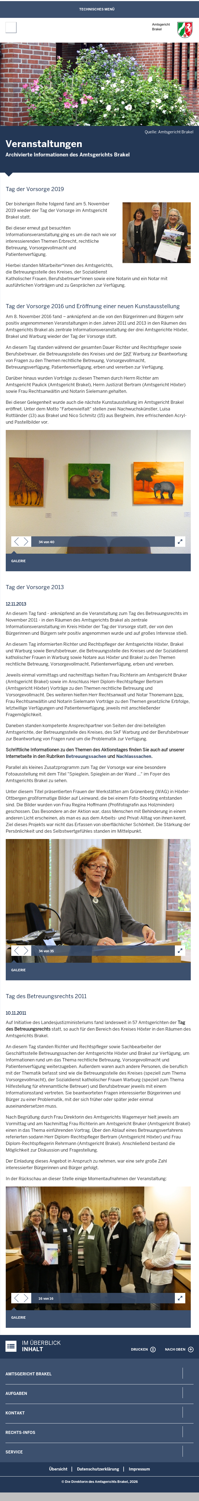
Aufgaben (16, 1393)
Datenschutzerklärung (98, 1469)
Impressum (139, 1469)
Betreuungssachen (86, 756)
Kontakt (15, 1413)
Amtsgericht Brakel (28, 1374)
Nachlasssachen (133, 756)
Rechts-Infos (20, 1432)
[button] (16, 542)
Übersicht (58, 1469)
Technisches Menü (97, 9)
